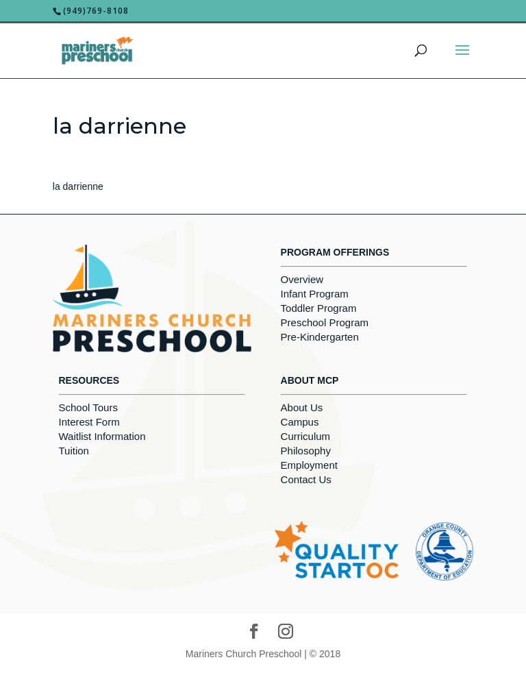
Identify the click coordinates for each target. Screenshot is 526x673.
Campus (300, 422)
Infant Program (315, 293)
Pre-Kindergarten (320, 337)
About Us (302, 407)
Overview (302, 279)
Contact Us (306, 479)
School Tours (88, 407)
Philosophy (306, 450)
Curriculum (306, 436)
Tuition (74, 450)
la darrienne (78, 186)
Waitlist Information (102, 436)
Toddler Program (319, 308)
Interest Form (89, 422)
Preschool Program (324, 322)
